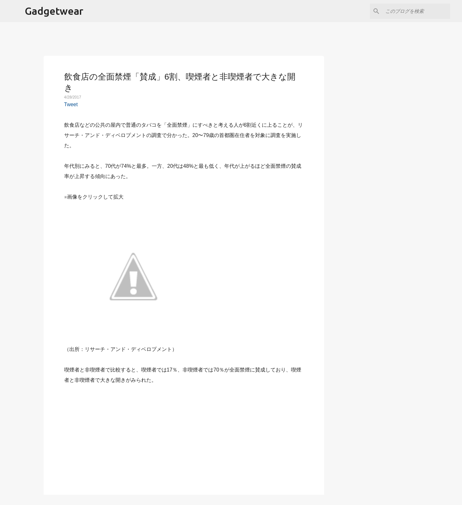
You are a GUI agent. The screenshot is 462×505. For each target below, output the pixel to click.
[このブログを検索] (416, 11)
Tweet (71, 104)
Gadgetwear (54, 11)
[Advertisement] (184, 436)
